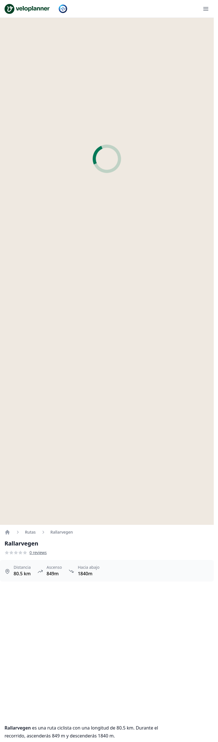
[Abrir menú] (206, 9)
